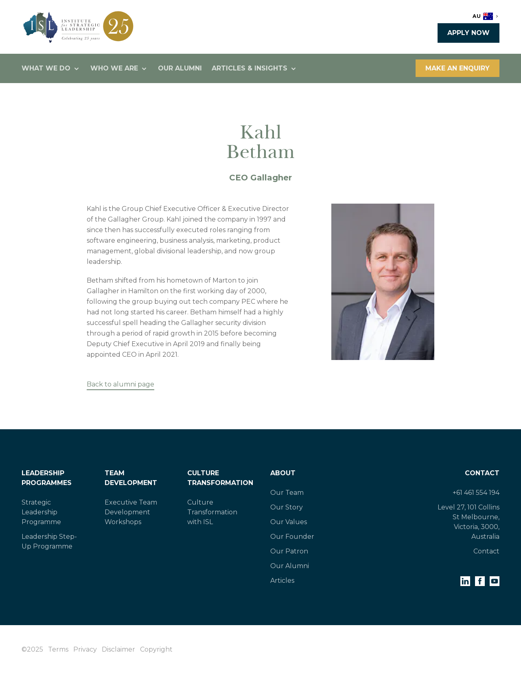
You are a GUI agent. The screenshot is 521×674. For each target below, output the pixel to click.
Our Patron (289, 551)
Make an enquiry (457, 68)
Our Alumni (180, 68)
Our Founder (292, 536)
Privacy (85, 649)
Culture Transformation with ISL (212, 512)
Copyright (156, 649)
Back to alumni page (120, 384)
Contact (482, 473)
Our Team (287, 492)
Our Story (286, 507)
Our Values (288, 522)
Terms (58, 649)
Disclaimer (118, 649)
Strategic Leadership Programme (41, 512)
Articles (282, 580)
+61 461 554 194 (476, 492)
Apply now (468, 33)
